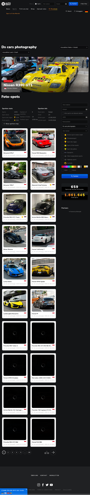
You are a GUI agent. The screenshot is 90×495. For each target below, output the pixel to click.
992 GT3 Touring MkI (16, 217)
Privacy (58, 490)
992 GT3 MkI (13, 442)
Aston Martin (36, 217)
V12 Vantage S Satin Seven (22, 410)
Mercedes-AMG (37, 378)
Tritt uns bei (23, 9)
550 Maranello (41, 153)
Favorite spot (8, 81)
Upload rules (41, 9)
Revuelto (15, 314)
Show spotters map (11, 124)
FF (37, 314)
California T (41, 249)
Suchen (72, 4)
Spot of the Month (13, 13)
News (30, 4)
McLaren (6, 153)
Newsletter (54, 475)
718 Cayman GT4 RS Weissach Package (51, 410)
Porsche (6, 217)
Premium (53, 9)
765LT (11, 185)
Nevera (10, 249)
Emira (10, 282)
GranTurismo (42, 185)
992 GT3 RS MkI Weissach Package (50, 346)
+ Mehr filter (82, 4)
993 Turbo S (13, 346)
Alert (69, 11)
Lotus (5, 282)
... (24, 452)
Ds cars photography (11, 155)
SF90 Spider (41, 282)
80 (29, 452)
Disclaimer (67, 490)
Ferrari (34, 153)
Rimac (6, 249)
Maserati (35, 185)
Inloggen (78, 11)
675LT (11, 153)
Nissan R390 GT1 (18, 85)
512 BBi (39, 442)
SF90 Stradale (13, 378)
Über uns (34, 475)
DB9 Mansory (45, 217)
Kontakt (43, 475)
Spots (38, 4)
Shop (33, 9)
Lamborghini (8, 314)
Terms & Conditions (44, 490)
